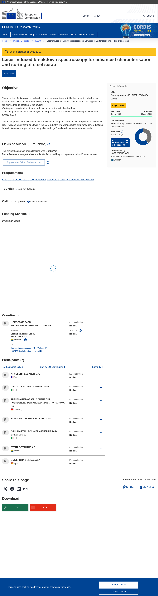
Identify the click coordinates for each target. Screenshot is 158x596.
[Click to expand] (101, 375)
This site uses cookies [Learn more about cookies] (19, 587)
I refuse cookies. (119, 591)
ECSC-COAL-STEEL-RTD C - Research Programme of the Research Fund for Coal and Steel (48, 179)
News (74, 34)
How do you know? (57, 2)
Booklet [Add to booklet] (128, 486)
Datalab (83, 34)
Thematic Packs (19, 34)
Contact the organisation (23, 348)
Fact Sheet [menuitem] (9, 74)
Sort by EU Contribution (52, 367)
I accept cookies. (119, 584)
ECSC (38, 41)
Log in (84, 16)
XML (17, 507)
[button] (97, 16)
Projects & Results (39, 34)
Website (42, 348)
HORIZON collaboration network (26, 351)
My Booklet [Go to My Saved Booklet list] (147, 487)
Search (92, 34)
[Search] (148, 16)
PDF (45, 507)
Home (6, 34)
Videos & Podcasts (59, 34)
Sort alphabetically (12, 367)
